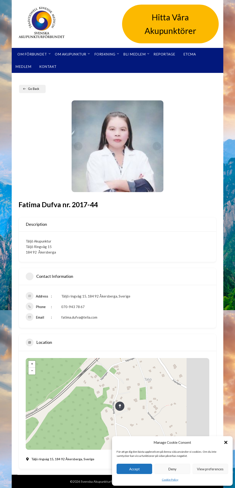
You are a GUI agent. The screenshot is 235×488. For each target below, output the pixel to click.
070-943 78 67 (73, 307)
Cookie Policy (170, 479)
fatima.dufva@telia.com (79, 317)
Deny (172, 469)
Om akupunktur (70, 54)
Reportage (164, 54)
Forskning (104, 54)
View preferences (210, 469)
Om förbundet (32, 54)
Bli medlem (134, 54)
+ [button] (32, 364)
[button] (226, 442)
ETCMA (189, 54)
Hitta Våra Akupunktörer (170, 24)
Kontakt (48, 66)
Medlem (23, 66)
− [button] (32, 371)
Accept (134, 469)
